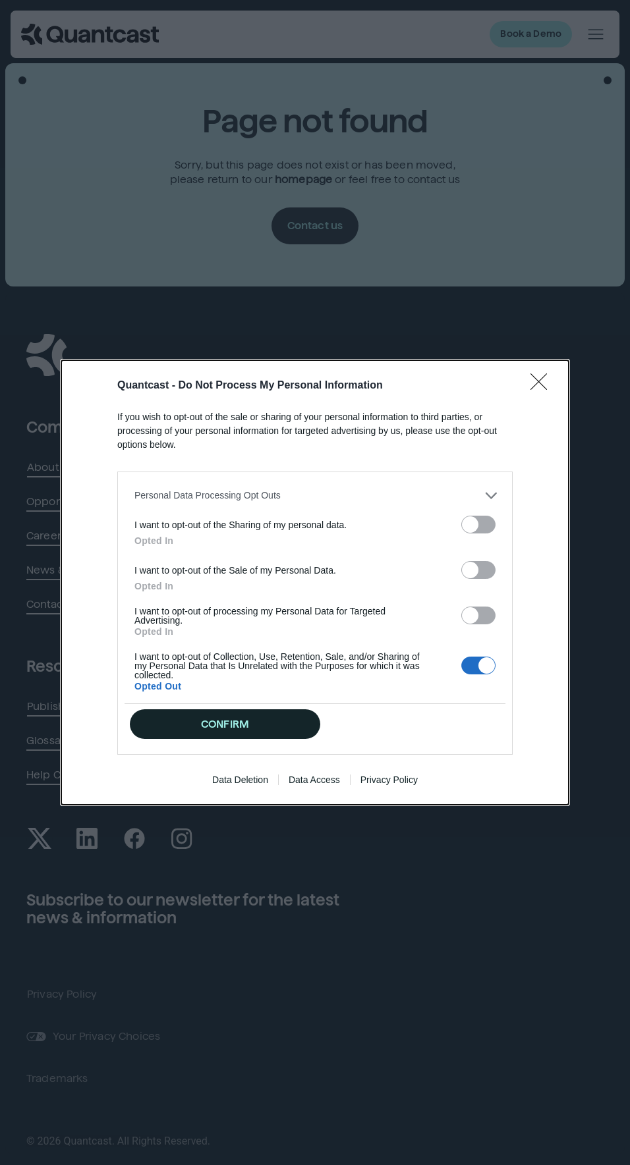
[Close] (543, 385)
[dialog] (315, 582)
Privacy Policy (389, 779)
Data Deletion (240, 779)
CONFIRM (225, 724)
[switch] (478, 524)
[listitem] (315, 495)
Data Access (314, 779)
